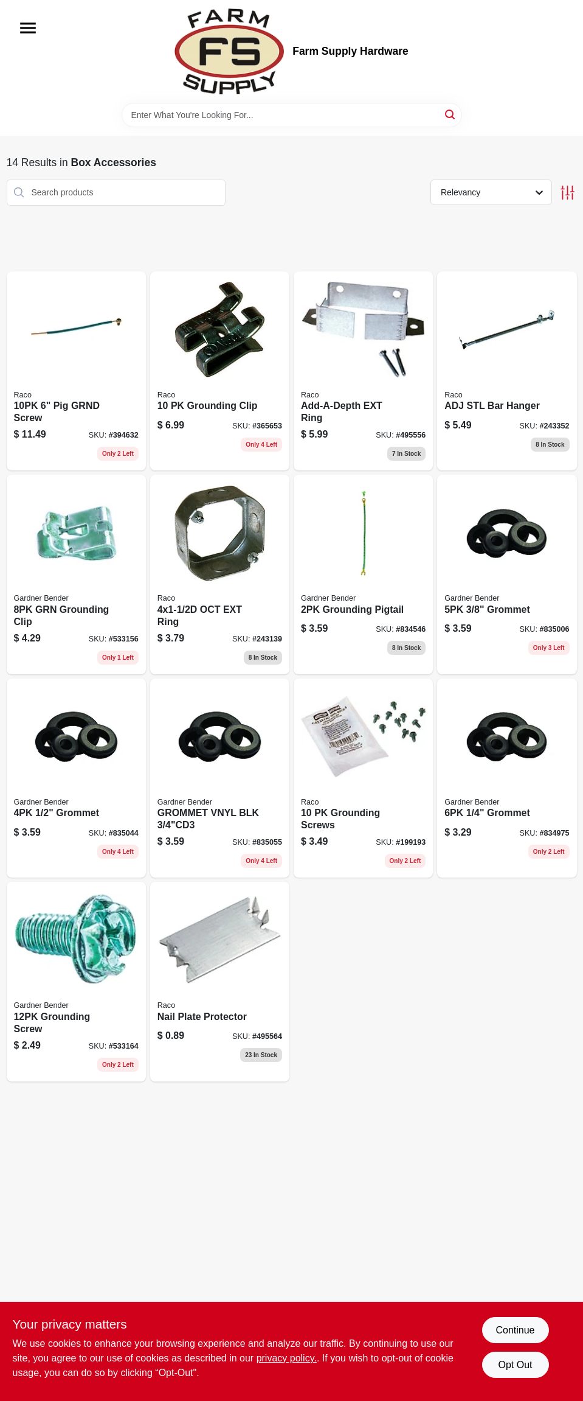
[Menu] (28, 28)
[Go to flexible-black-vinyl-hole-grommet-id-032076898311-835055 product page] (219, 778)
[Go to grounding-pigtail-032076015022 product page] (363, 574)
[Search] (451, 114)
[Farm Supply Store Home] (229, 51)
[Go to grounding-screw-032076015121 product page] (76, 981)
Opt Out (515, 1365)
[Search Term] (292, 115)
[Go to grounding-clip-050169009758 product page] (219, 371)
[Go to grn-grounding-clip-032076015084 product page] (76, 574)
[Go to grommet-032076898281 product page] (506, 778)
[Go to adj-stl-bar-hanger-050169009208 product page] (506, 371)
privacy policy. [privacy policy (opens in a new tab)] (287, 1358)
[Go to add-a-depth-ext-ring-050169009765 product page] (363, 371)
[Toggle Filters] (567, 193)
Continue (514, 1330)
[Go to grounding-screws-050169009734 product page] (363, 778)
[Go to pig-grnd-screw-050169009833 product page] (76, 371)
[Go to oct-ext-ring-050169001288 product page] (219, 574)
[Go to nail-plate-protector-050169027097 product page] (219, 981)
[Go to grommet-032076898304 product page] (76, 778)
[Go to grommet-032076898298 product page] (506, 574)
